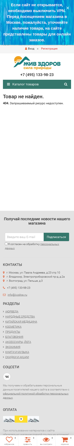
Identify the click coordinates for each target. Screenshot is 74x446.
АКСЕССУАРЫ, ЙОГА (18, 341)
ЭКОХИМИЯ (12, 347)
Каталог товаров (23, 84)
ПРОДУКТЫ (12, 331)
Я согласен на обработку (32, 246)
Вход (29, 48)
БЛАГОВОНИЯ (14, 336)
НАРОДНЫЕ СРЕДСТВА (20, 316)
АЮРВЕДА (11, 311)
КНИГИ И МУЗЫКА (17, 352)
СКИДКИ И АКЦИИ (17, 357)
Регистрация (49, 48)
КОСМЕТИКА (13, 326)
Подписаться (56, 237)
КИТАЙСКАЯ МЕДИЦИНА (21, 321)
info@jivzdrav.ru (17, 294)
